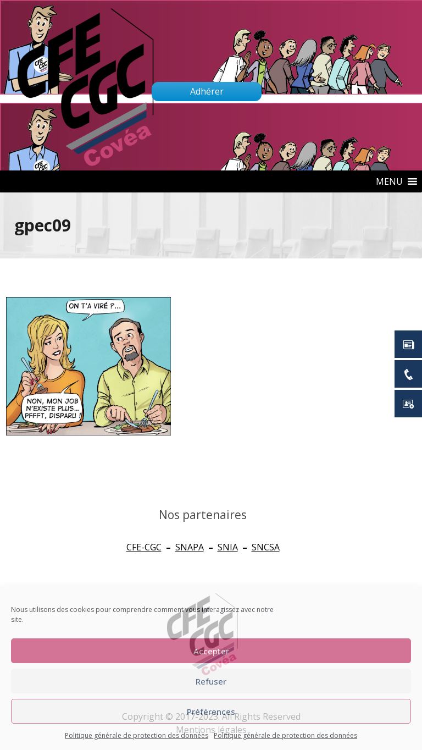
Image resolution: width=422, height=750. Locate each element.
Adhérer (207, 91)
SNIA (228, 547)
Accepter (211, 651)
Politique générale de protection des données (136, 735)
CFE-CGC (144, 547)
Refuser (211, 681)
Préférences (211, 711)
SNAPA (189, 547)
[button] (389, 181)
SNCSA (266, 547)
